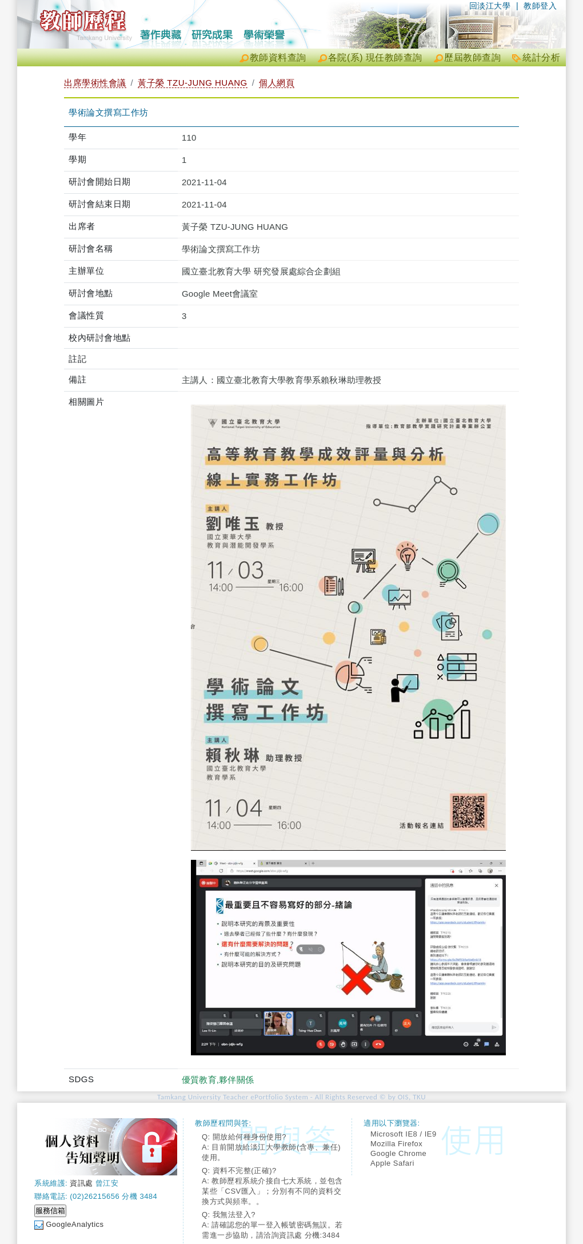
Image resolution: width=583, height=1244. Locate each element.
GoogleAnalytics (74, 1224)
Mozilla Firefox (396, 1143)
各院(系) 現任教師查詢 (375, 57)
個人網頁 (276, 82)
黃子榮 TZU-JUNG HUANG (192, 82)
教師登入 (540, 5)
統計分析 (541, 57)
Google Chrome (398, 1153)
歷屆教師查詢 (472, 57)
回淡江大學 (490, 5)
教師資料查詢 (278, 57)
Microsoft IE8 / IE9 (403, 1134)
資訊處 (81, 1183)
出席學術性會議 (95, 82)
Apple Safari (392, 1163)
